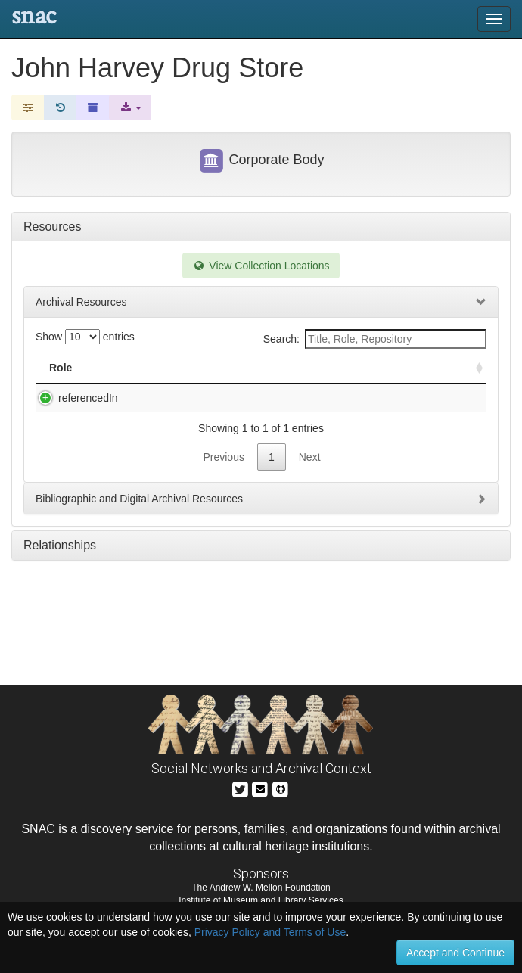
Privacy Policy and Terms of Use (270, 932)
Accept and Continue (455, 953)
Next (310, 472)
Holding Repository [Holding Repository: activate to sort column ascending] (384, 368)
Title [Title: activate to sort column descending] (135, 368)
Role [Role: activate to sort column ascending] (60, 368)
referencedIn (73, 398)
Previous (223, 472)
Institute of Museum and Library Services (261, 900)
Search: (374, 339)
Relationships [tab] (59, 560)
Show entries (85, 336)
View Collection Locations (260, 266)
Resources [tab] (52, 226)
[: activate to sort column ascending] (472, 368)
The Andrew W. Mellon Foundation (260, 887)
